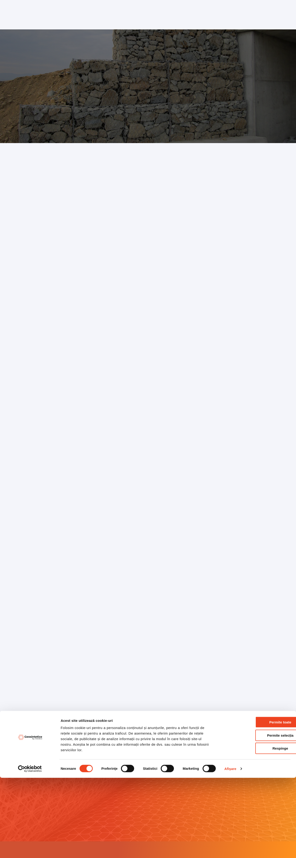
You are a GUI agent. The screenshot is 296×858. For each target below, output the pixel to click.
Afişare (230, 849)
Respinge (257, 828)
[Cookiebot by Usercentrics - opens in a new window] (30, 848)
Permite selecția (257, 815)
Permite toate (257, 802)
